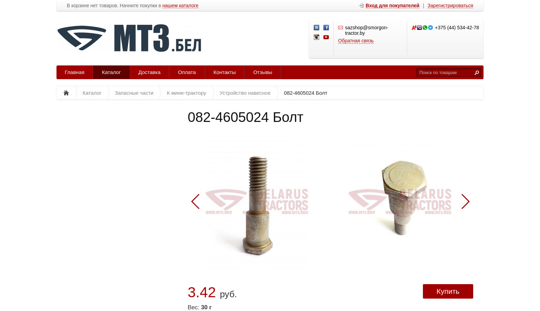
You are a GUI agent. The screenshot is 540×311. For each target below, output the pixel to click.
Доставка (149, 72)
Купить (448, 291)
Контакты (225, 72)
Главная (74, 72)
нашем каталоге (181, 5)
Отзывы (262, 72)
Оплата (187, 72)
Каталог (111, 72)
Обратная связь (356, 40)
